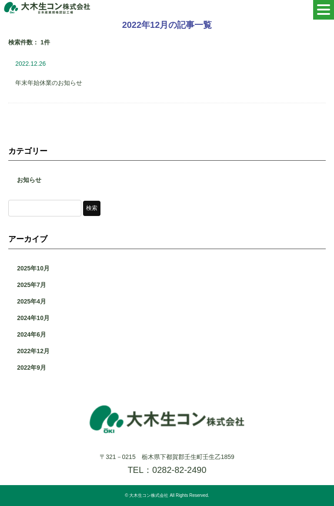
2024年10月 (33, 317)
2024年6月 (31, 334)
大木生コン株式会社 (148, 495)
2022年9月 (31, 367)
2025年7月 (31, 284)
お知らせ (29, 179)
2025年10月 (33, 268)
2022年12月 (33, 350)
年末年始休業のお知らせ (48, 82)
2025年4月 (31, 301)
